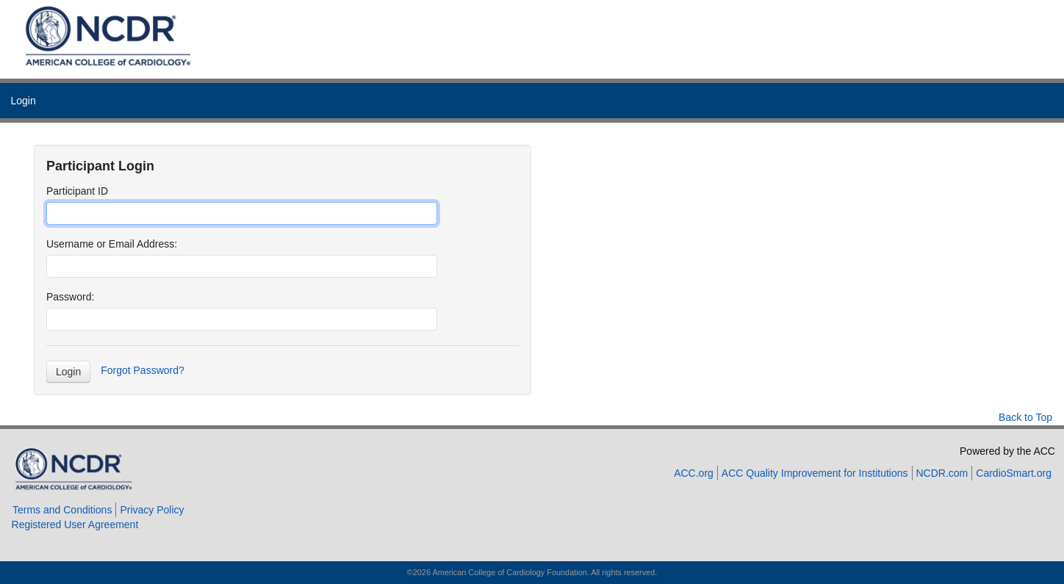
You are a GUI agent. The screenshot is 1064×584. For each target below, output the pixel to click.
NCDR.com (942, 473)
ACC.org (693, 473)
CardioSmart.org (1014, 473)
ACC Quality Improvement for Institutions (815, 473)
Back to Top (1025, 417)
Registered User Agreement (75, 524)
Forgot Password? (142, 370)
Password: (70, 297)
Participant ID (77, 191)
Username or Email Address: (111, 244)
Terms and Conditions (62, 510)
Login (22, 101)
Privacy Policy (152, 510)
